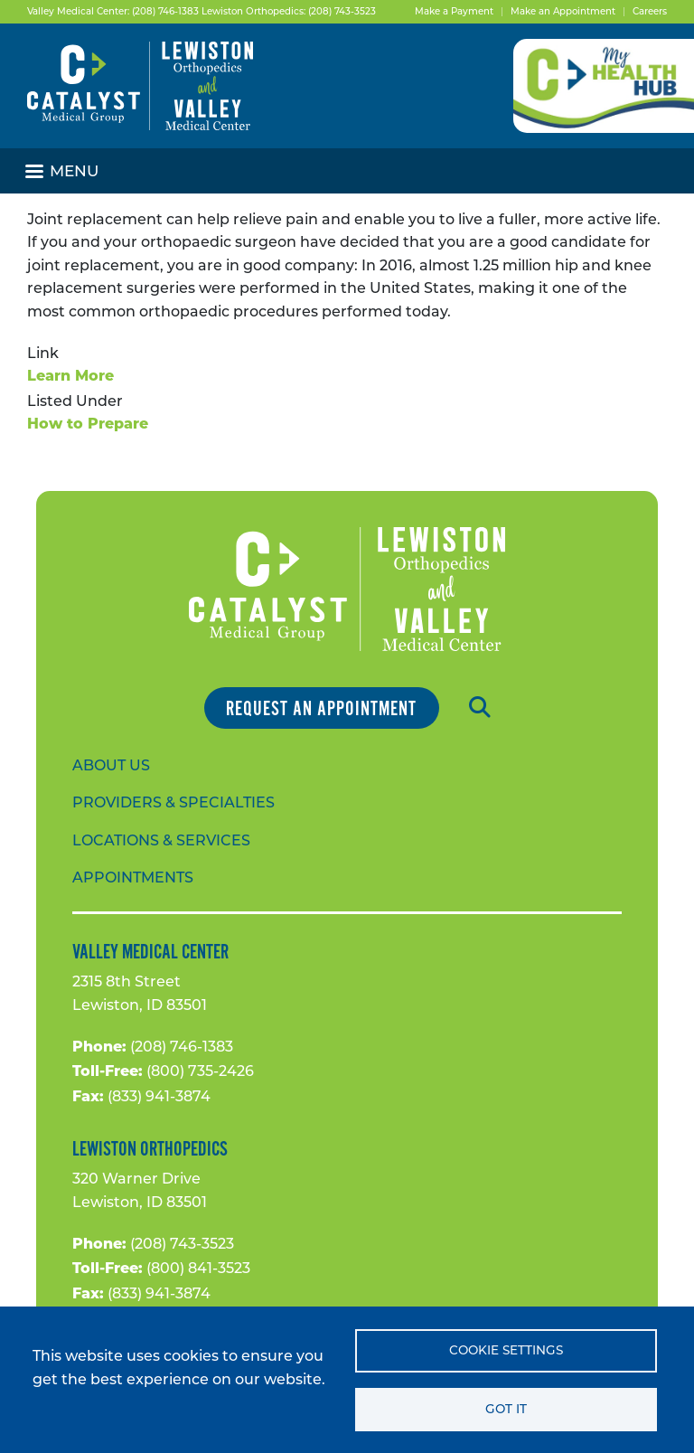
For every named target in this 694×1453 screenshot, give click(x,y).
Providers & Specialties (173, 802)
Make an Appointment (563, 11)
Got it (506, 1408)
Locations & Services (161, 840)
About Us (111, 765)
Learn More (70, 377)
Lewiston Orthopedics (150, 1150)
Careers (650, 11)
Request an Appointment (321, 709)
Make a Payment (454, 11)
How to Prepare (87, 425)
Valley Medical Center (150, 952)
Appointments (132, 877)
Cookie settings (506, 1350)
